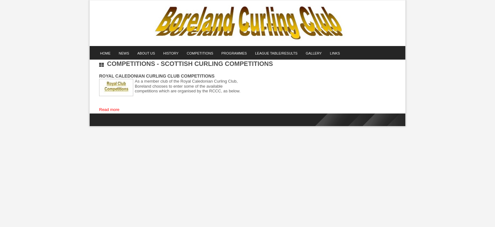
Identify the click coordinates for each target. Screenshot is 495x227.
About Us (146, 53)
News (124, 53)
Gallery (314, 53)
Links (335, 53)
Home (105, 53)
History (171, 53)
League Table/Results (276, 53)
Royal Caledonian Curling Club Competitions (157, 76)
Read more (109, 109)
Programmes (234, 53)
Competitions (200, 53)
